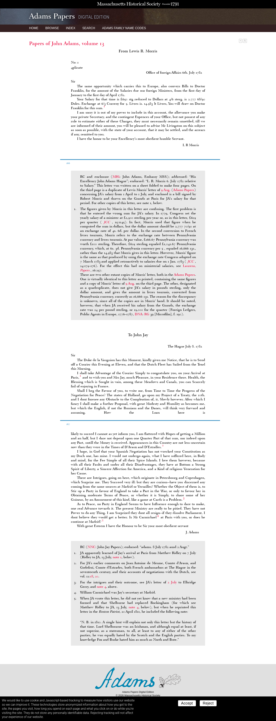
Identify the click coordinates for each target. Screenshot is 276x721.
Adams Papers (183, 190)
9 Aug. (165, 190)
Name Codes (124, 28)
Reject (208, 703)
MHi (116, 176)
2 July (172, 582)
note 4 (101, 586)
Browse (52, 28)
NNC (91, 547)
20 (96, 576)
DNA (138, 314)
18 (91, 576)
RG (146, 314)
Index (70, 28)
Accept (187, 703)
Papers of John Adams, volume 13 (66, 43)
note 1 (117, 557)
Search (88, 28)
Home (33, 28)
